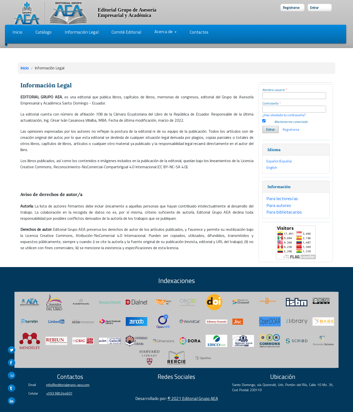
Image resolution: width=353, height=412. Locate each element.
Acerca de (164, 31)
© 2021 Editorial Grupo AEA (193, 398)
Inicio (17, 32)
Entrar (314, 7)
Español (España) (279, 161)
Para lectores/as (282, 198)
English (271, 167)
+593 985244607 (59, 393)
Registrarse (291, 7)
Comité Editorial (126, 32)
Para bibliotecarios (284, 211)
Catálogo (43, 32)
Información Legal (82, 32)
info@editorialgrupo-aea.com (67, 384)
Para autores (278, 205)
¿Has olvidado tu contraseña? (284, 114)
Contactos (199, 32)
